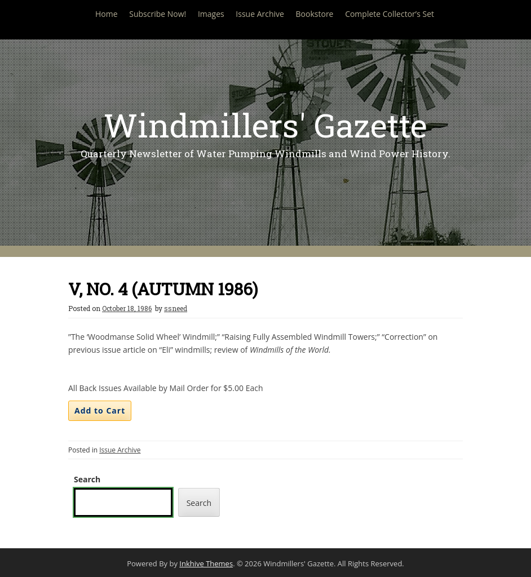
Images (211, 13)
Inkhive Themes (206, 563)
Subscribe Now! (157, 13)
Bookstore (315, 13)
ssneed (175, 308)
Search (87, 479)
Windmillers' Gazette (265, 125)
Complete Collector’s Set (389, 13)
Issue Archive (260, 13)
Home (106, 13)
